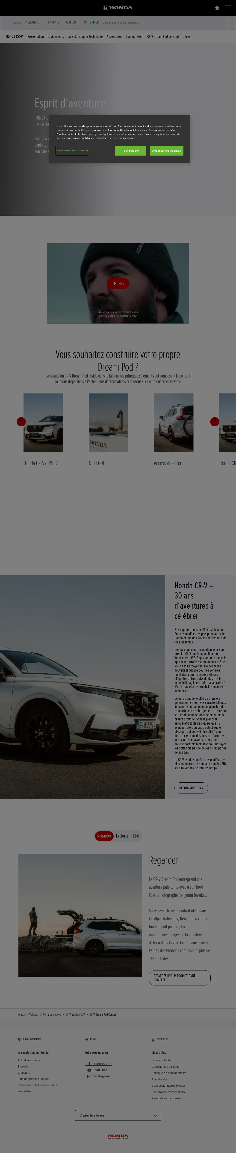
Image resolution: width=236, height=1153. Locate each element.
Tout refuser (130, 150)
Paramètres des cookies (72, 150)
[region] (119, 139)
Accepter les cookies (166, 150)
